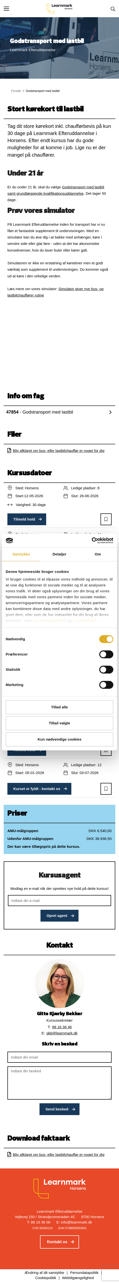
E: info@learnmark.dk (74, 1222)
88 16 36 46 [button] (62, 1027)
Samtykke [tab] (21, 554)
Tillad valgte (59, 723)
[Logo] (59, 8)
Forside (16, 91)
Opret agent (56, 915)
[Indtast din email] (59, 1057)
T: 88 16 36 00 (38, 1222)
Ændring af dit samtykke (44, 1272)
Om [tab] (98, 554)
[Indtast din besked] (59, 1083)
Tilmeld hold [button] (24, 519)
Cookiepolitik (45, 1278)
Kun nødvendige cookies (59, 739)
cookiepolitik (85, 620)
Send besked (56, 1109)
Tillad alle (59, 707)
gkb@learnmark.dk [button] (62, 1033)
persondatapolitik (49, 620)
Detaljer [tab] (59, 554)
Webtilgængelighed (78, 1278)
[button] (25, 9)
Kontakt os (57, 1242)
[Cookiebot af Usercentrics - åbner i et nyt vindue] (91, 540)
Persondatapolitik (84, 1272)
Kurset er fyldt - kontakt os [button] (36, 789)
